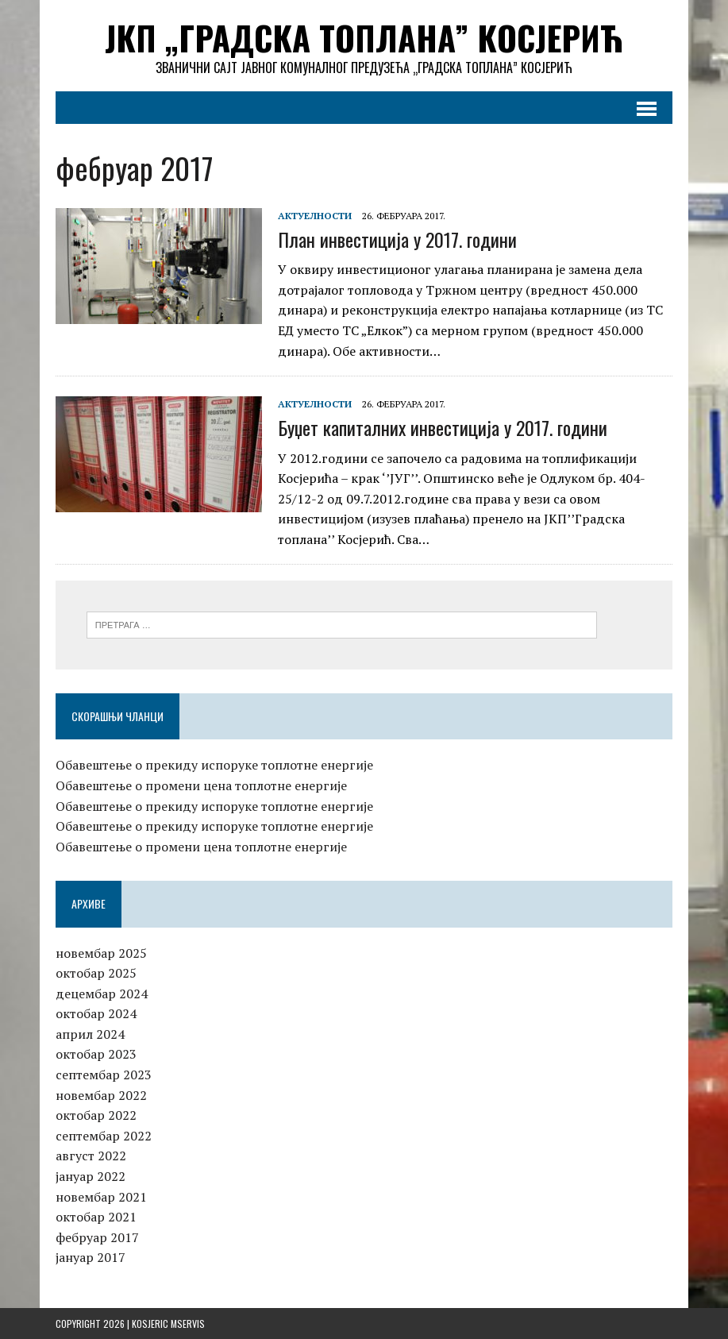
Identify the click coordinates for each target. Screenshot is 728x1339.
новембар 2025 (101, 953)
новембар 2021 (101, 1197)
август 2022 (91, 1155)
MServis (188, 1323)
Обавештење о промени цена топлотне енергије (201, 785)
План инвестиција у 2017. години (397, 239)
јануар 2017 (90, 1257)
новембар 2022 (101, 1095)
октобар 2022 (96, 1115)
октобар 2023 (96, 1054)
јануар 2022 (90, 1176)
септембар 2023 (104, 1074)
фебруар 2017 (97, 1237)
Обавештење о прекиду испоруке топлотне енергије (214, 765)
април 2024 (90, 1034)
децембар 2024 (102, 993)
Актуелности (315, 216)
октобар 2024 (96, 1013)
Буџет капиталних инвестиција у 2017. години (442, 427)
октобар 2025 (96, 973)
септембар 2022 (104, 1135)
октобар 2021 (96, 1216)
